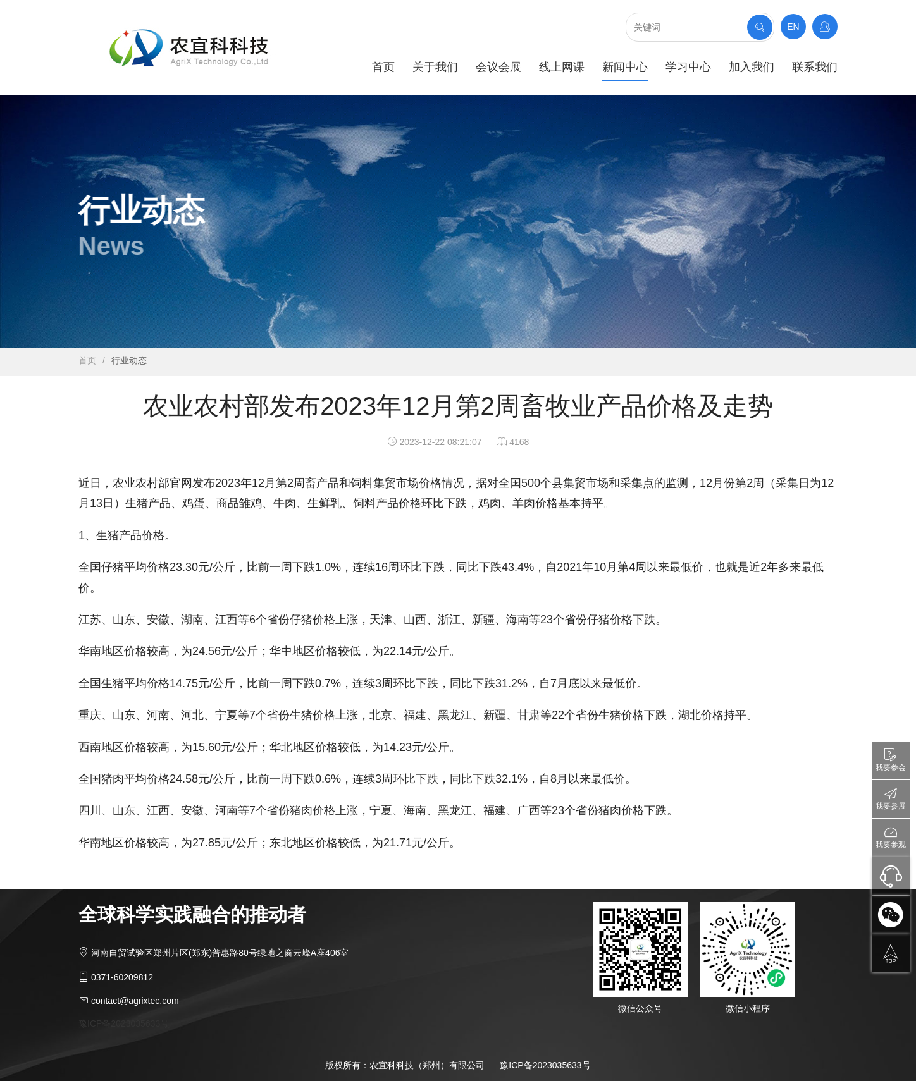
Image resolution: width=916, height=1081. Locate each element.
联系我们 (815, 67)
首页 (383, 67)
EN (793, 26)
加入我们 (751, 67)
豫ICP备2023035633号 (123, 1023)
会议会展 (498, 67)
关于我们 (435, 67)
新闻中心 (625, 67)
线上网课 (562, 67)
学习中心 (688, 67)
